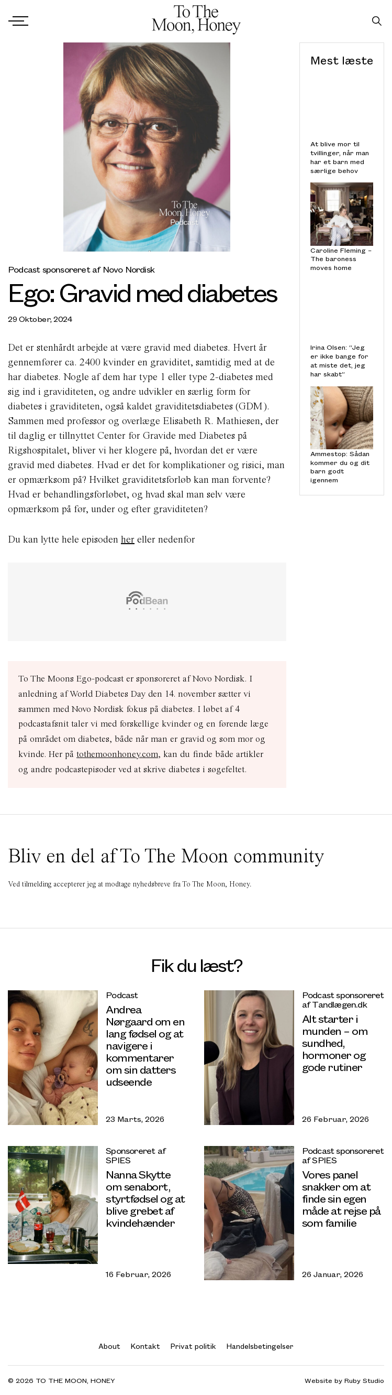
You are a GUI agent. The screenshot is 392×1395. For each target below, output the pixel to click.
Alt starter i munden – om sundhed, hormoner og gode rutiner (335, 1042)
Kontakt (145, 1346)
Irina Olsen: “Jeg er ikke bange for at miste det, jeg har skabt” (339, 360)
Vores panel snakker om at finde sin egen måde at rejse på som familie (341, 1198)
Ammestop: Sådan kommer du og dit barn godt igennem (339, 466)
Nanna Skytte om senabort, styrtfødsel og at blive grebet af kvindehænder (145, 1198)
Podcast (122, 995)
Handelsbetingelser (260, 1346)
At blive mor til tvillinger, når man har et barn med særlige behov (339, 157)
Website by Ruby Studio (344, 1380)
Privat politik (193, 1346)
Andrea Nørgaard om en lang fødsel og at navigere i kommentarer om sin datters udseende (145, 1045)
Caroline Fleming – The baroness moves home (341, 258)
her (128, 539)
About (109, 1346)
